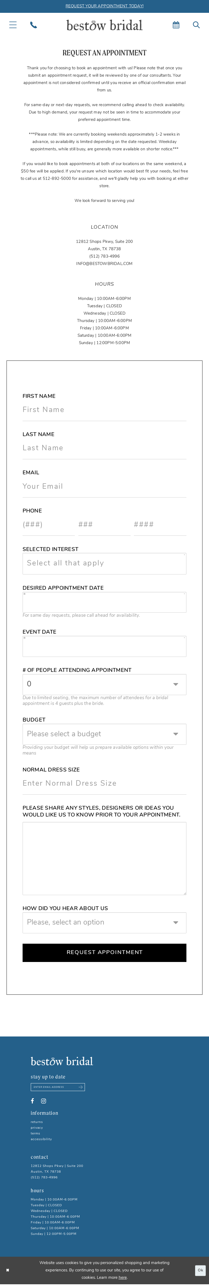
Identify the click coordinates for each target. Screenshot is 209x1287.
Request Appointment (104, 953)
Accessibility (41, 1142)
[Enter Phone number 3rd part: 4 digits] (160, 525)
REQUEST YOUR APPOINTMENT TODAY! (104, 6)
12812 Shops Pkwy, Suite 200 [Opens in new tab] (104, 242)
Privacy (37, 1130)
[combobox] (105, 563)
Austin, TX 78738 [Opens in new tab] (104, 249)
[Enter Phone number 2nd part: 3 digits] (104, 525)
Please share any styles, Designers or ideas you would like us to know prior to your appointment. (102, 812)
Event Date (40, 632)
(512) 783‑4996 (104, 257)
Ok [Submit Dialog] (200, 1273)
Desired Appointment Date (63, 588)
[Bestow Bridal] (104, 25)
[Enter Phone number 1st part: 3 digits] (49, 525)
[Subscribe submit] (86, 1089)
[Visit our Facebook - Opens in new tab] (32, 1104)
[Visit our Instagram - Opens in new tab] (43, 1104)
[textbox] (108, 563)
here (123, 1281)
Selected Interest (51, 549)
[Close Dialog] (8, 1273)
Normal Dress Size (51, 770)
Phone (32, 511)
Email (31, 473)
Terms (35, 1136)
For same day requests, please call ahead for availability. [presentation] (81, 615)
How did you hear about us (65, 908)
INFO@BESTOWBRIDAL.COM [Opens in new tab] (104, 264)
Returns (37, 1125)
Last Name (38, 434)
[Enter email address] (61, 1089)
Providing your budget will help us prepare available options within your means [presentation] (98, 750)
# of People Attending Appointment (77, 670)
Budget (34, 720)
